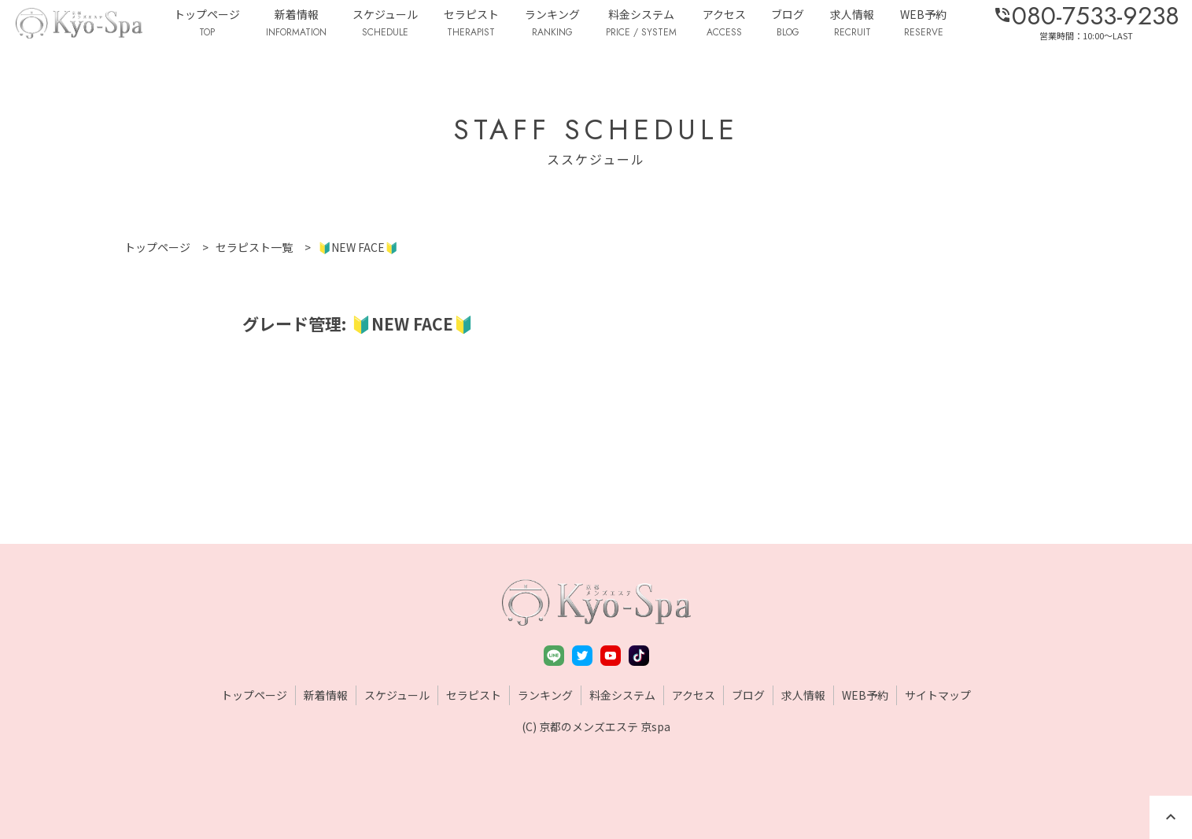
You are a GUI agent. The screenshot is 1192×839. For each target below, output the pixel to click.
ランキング (552, 24)
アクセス (724, 24)
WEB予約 (923, 24)
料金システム (641, 24)
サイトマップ (938, 695)
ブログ (787, 24)
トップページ (207, 24)
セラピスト (471, 24)
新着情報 (296, 24)
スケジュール (385, 24)
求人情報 (852, 24)
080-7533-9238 (1086, 15)
